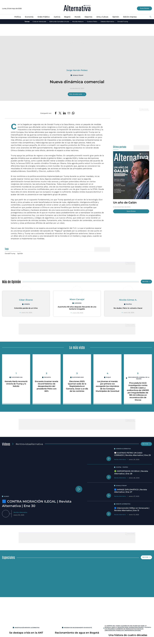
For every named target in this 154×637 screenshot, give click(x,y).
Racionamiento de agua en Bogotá (77, 633)
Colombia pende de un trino (26, 308)
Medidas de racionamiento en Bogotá (78, 628)
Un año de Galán (125, 202)
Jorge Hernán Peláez (77, 70)
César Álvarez (26, 300)
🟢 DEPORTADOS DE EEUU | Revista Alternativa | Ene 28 (131, 473)
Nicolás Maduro (78, 21)
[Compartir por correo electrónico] (69, 113)
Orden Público (43, 17)
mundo (6, 496)
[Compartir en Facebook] (55, 113)
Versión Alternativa (124, 448)
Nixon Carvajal (77, 299)
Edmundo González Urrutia (59, 21)
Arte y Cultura (102, 17)
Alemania (77, 303)
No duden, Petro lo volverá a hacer (128, 308)
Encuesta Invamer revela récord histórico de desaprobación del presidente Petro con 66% (46, 386)
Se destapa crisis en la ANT (26, 633)
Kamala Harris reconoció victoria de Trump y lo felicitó (16, 383)
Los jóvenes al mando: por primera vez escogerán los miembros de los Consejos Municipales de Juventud (107, 387)
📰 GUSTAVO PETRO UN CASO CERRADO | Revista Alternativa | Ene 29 (131, 455)
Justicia (57, 17)
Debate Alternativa (107, 21)
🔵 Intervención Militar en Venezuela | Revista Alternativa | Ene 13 (132, 509)
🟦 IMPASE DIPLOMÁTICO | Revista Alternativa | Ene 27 (130, 491)
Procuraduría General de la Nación (139, 378)
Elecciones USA (17, 377)
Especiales (8, 558)
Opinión (115, 17)
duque (108, 377)
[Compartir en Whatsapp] (73, 113)
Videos (6, 444)
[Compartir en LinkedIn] (64, 113)
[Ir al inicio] (77, 8)
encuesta (47, 377)
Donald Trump (123, 21)
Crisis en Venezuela (39, 21)
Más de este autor (77, 94)
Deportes (88, 17)
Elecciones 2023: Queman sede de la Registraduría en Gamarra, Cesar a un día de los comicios (77, 386)
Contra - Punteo (122, 468)
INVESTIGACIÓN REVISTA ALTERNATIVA (27, 628)
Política (17, 17)
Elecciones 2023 (78, 377)
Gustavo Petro (92, 21)
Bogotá (67, 17)
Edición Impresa (130, 17)
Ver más (146, 282)
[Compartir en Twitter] (60, 113)
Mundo (77, 17)
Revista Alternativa (21, 512)
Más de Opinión (11, 281)
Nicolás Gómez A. (128, 300)
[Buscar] (150, 17)
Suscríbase (144, 8)
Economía (29, 17)
